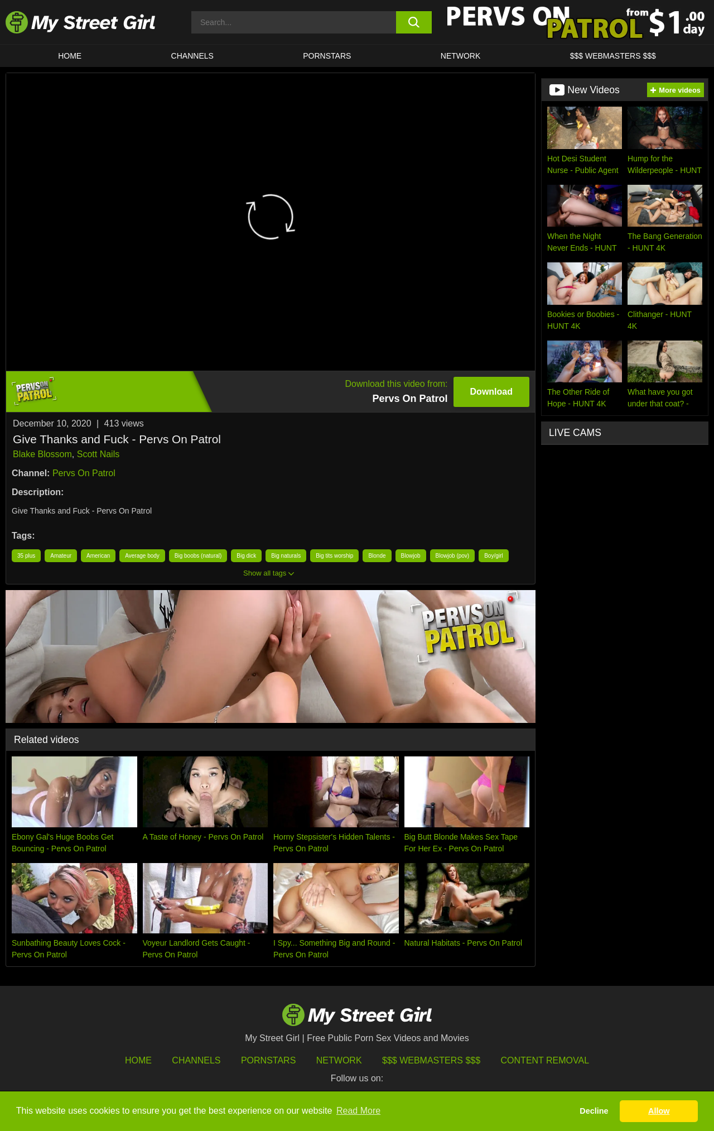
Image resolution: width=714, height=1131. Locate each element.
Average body (142, 556)
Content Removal (545, 1060)
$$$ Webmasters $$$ (431, 1060)
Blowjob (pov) (453, 556)
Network (461, 55)
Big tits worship (334, 556)
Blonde (376, 556)
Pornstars (327, 55)
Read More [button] (358, 1110)
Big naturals (286, 556)
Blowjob (411, 556)
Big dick (246, 556)
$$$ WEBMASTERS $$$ (613, 55)
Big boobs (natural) (198, 556)
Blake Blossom (42, 454)
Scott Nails (98, 454)
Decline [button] (594, 1110)
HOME (69, 55)
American (98, 556)
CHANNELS (192, 55)
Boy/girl (493, 556)
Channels (196, 1060)
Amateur (60, 556)
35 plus (26, 556)
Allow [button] (658, 1110)
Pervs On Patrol (83, 473)
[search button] (414, 22)
